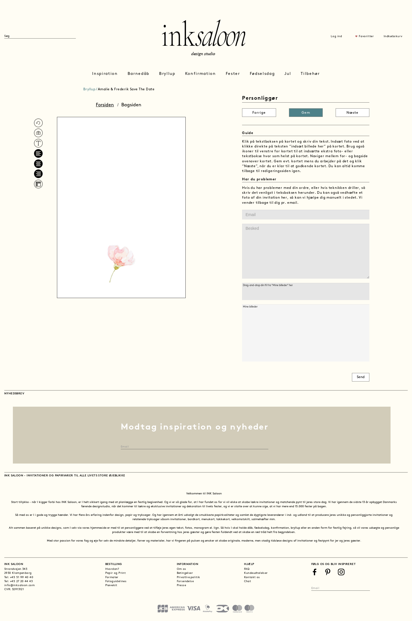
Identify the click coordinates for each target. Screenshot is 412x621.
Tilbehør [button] (310, 74)
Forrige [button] (259, 113)
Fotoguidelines (116, 581)
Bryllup (89, 89)
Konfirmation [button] (200, 74)
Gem (306, 113)
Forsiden (105, 105)
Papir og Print (115, 573)
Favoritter (366, 36)
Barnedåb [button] (138, 74)
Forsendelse (185, 581)
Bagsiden (131, 105)
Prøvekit (111, 585)
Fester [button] (233, 74)
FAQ (247, 569)
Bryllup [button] (167, 74)
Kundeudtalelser (256, 573)
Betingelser (185, 573)
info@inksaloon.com (19, 585)
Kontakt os (252, 577)
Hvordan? (112, 569)
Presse (181, 585)
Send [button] (361, 377)
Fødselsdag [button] (262, 74)
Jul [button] (287, 74)
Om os (181, 569)
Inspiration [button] (105, 74)
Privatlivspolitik (188, 577)
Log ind (336, 36)
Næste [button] (352, 113)
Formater (111, 577)
